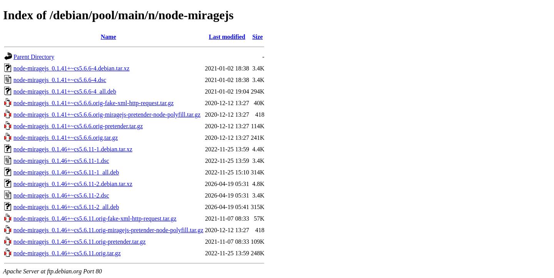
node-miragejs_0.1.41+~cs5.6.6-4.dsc (59, 80)
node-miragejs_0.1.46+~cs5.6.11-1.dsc (61, 160)
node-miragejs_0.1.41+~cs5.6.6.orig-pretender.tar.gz (78, 126)
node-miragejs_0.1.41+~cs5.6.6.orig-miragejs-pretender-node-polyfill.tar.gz (106, 114)
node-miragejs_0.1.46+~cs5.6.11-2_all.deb (66, 207)
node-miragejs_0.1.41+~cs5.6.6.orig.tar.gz (65, 137)
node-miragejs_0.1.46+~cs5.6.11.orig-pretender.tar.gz (79, 241)
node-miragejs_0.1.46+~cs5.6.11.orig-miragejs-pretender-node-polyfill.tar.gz (108, 230)
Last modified (227, 36)
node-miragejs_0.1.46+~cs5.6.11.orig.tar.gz (67, 253)
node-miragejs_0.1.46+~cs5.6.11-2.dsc (61, 195)
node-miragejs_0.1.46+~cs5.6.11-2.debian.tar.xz (72, 184)
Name (108, 36)
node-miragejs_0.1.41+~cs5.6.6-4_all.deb (64, 91)
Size (257, 36)
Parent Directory (33, 57)
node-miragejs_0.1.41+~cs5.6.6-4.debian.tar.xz (71, 68)
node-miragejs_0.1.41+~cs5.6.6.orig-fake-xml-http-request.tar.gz (93, 103)
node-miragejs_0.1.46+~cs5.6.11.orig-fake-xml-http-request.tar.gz (95, 218)
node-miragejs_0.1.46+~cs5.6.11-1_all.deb (66, 172)
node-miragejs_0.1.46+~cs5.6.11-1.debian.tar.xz (72, 149)
